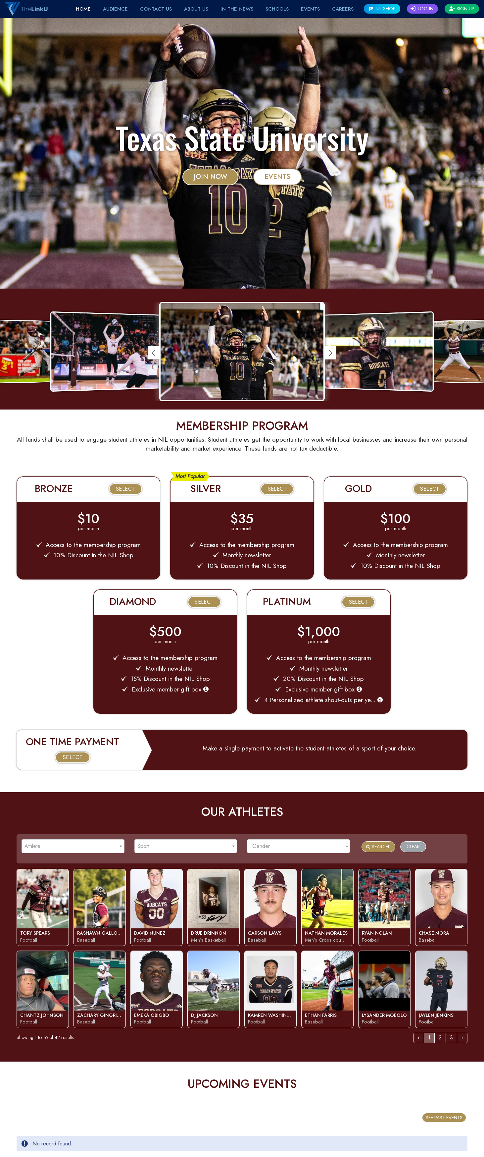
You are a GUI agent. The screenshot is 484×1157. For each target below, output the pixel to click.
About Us (196, 9)
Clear (413, 846)
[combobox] (73, 846)
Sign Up (461, 8)
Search (377, 846)
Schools (277, 9)
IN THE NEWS (236, 9)
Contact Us (156, 9)
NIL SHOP (382, 8)
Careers (343, 9)
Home (83, 9)
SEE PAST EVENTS (444, 1117)
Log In (422, 8)
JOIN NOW (210, 177)
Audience (115, 9)
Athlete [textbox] (32, 846)
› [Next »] (462, 1037)
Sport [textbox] (143, 846)
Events (277, 177)
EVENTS (310, 9)
